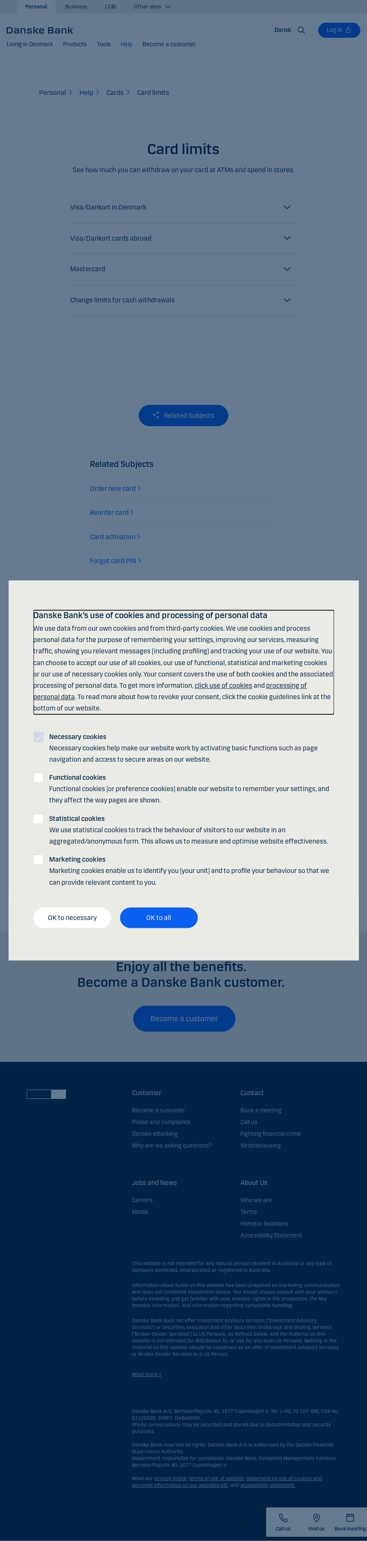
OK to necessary (72, 918)
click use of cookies (223, 685)
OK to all (158, 918)
